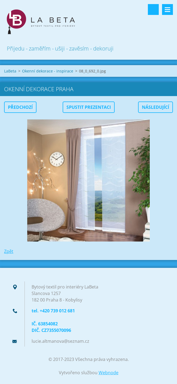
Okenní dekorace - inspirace (47, 71)
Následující (155, 107)
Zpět (8, 251)
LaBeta (10, 71)
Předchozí (20, 107)
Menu (167, 9)
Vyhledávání (153, 9)
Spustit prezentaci (88, 107)
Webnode (108, 373)
